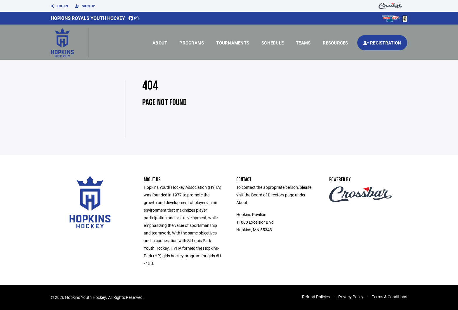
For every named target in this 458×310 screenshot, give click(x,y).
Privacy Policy (350, 296)
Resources (335, 43)
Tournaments (232, 43)
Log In (59, 6)
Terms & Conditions (389, 296)
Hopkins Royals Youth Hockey (88, 18)
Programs (191, 43)
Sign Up (85, 6)
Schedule (272, 43)
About (159, 43)
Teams (303, 43)
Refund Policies (316, 296)
